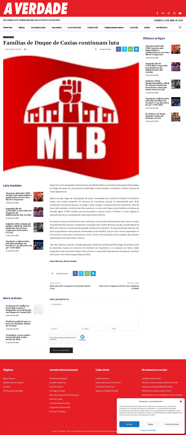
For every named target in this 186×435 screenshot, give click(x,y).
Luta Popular (8, 37)
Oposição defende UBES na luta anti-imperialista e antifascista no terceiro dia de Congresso (19, 196)
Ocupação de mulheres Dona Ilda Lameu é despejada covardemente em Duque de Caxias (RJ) (18, 309)
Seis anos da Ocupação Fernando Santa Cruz (70, 287)
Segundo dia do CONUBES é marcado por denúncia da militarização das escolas (19, 211)
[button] (181, 401)
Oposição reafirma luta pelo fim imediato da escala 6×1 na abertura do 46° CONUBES (19, 244)
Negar (150, 424)
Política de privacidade (148, 430)
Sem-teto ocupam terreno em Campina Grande (119, 287)
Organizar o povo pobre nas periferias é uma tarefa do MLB (18, 337)
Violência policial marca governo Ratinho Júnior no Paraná (18, 323)
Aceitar (129, 424)
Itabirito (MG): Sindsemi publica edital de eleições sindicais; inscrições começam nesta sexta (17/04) (18, 228)
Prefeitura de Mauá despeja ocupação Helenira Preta (155, 116)
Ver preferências (172, 424)
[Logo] (69, 8)
